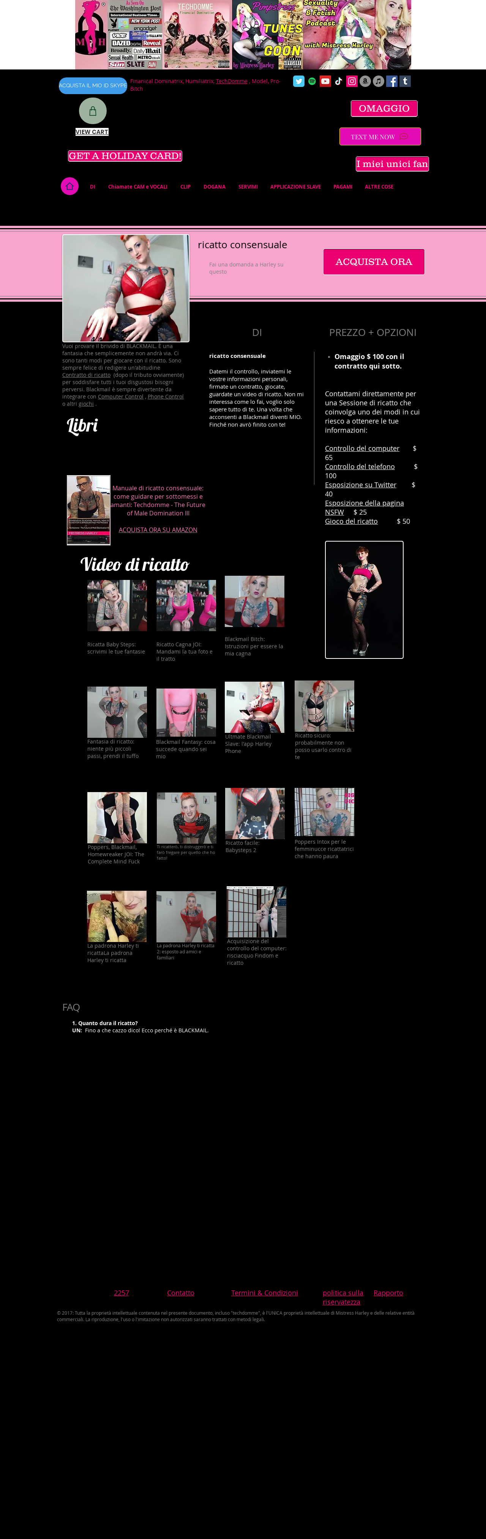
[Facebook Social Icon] (392, 81)
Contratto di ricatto (86, 374)
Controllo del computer (362, 448)
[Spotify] (312, 81)
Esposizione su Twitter (360, 484)
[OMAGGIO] (384, 108)
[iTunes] (378, 81)
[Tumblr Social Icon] (405, 81)
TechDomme (232, 81)
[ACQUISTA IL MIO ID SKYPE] (93, 85)
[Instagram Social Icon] (352, 81)
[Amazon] (365, 81)
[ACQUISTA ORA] (374, 262)
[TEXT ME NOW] (380, 136)
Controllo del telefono (360, 466)
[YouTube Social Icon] (325, 81)
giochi (86, 403)
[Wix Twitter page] (299, 81)
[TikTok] (338, 81)
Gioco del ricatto (351, 521)
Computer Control (121, 396)
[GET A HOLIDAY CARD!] (125, 156)
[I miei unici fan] (392, 164)
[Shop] (93, 111)
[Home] (70, 186)
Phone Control (166, 396)
